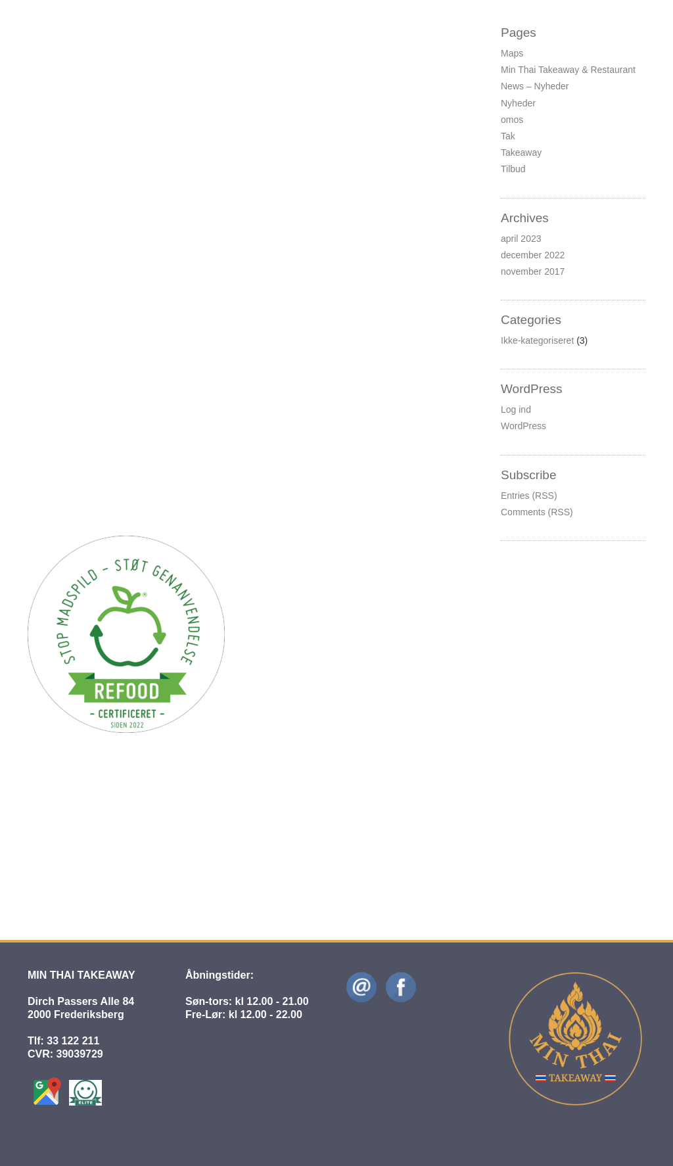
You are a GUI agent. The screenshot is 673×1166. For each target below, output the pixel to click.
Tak (508, 136)
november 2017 (533, 271)
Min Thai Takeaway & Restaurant (568, 69)
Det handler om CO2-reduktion (123, 217)
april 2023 (521, 238)
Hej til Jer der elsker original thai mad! (147, 806)
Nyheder (518, 103)
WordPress (523, 426)
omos (512, 119)
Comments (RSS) (537, 512)
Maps (512, 53)
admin (125, 823)
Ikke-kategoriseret (201, 50)
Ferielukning (67, 33)
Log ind (516, 409)
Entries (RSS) (529, 495)
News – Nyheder (535, 86)
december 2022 (533, 255)
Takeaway (521, 152)
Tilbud (513, 169)
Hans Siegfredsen (120, 50)
